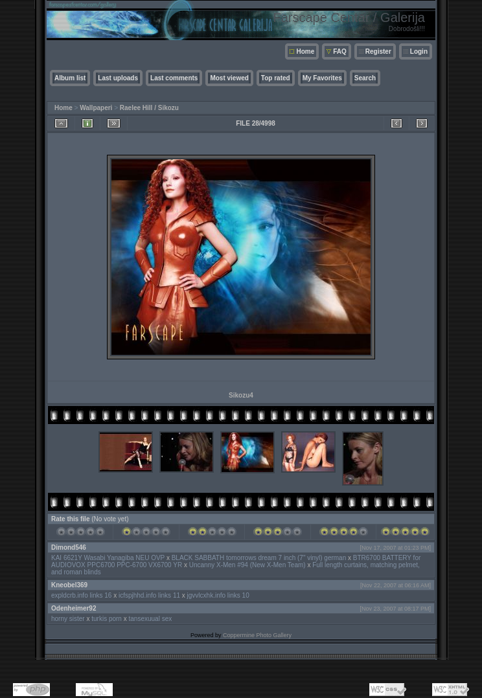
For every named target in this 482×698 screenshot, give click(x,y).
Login (419, 51)
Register (378, 51)
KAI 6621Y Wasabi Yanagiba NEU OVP (108, 557)
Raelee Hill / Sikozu (149, 107)
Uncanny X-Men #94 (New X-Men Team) (247, 565)
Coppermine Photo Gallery (257, 635)
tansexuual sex (150, 618)
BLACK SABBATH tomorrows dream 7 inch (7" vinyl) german (260, 557)
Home (305, 51)
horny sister (68, 618)
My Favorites (322, 78)
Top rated (275, 78)
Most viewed (229, 78)
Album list (70, 78)
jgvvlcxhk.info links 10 (218, 595)
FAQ (340, 51)
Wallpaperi (96, 107)
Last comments (174, 78)
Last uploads (118, 78)
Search (365, 78)
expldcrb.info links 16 (81, 595)
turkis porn (106, 618)
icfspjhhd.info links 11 (149, 595)
